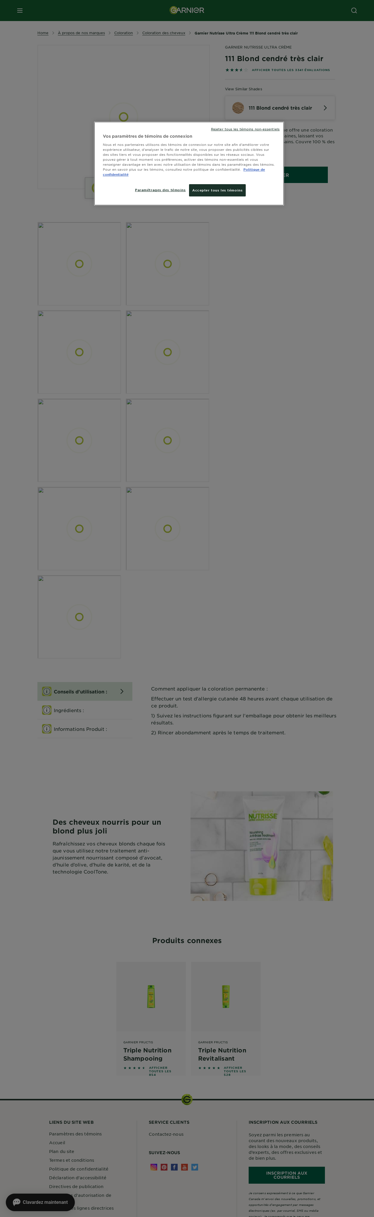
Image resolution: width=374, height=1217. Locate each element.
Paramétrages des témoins (160, 190)
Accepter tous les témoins (217, 190)
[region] (189, 164)
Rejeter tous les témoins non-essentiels (245, 129)
